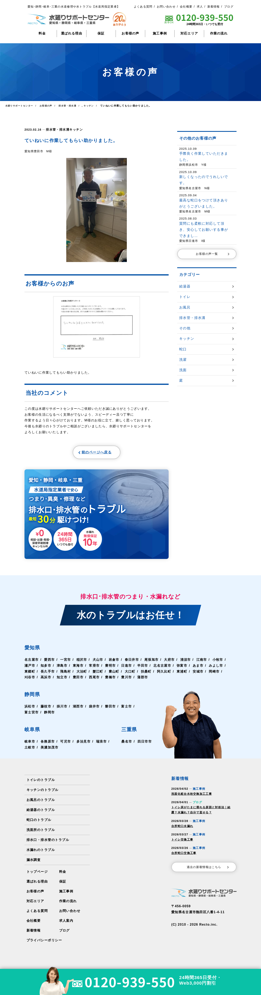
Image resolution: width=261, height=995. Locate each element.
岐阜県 (34, 731)
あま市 (197, 668)
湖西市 (78, 708)
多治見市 (83, 743)
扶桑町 (145, 673)
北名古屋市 (161, 668)
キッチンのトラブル (42, 792)
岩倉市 (113, 662)
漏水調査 (34, 862)
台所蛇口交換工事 (183, 855)
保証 (101, 33)
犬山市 (97, 662)
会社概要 (186, 6)
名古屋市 (31, 662)
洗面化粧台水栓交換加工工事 (191, 796)
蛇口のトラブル (39, 822)
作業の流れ (219, 33)
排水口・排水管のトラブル (48, 842)
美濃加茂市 (49, 749)
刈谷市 (29, 679)
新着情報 (213, 6)
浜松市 (29, 708)
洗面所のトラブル (41, 832)
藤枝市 (46, 708)
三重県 (131, 731)
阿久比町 (163, 673)
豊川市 (126, 679)
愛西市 (49, 662)
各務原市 (48, 743)
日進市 (126, 668)
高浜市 (46, 679)
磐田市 (110, 708)
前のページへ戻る (87, 453)
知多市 (46, 668)
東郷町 (29, 673)
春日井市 (131, 662)
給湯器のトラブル (41, 812)
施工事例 (160, 33)
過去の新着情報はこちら (208, 869)
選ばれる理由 (71, 33)
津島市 (61, 668)
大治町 (81, 673)
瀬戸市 (29, 668)
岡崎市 (213, 673)
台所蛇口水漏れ (182, 828)
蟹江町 (97, 673)
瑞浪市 (101, 743)
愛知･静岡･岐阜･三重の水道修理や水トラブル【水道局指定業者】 (74, 6)
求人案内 (66, 923)
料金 (42, 33)
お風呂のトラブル (41, 802)
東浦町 (181, 673)
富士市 (126, 708)
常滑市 (93, 668)
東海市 (78, 668)
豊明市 (110, 668)
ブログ (228, 6)
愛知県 (34, 649)
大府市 (168, 662)
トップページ (37, 874)
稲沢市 (81, 662)
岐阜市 (29, 743)
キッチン (74, 129)
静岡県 (34, 696)
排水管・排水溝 (57, 129)
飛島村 (65, 673)
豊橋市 (110, 679)
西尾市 (93, 679)
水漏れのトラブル (41, 852)
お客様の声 (130, 33)
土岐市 (29, 749)
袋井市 (93, 708)
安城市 (197, 673)
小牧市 (216, 662)
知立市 (61, 679)
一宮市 (65, 662)
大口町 (129, 673)
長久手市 (48, 673)
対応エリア (189, 33)
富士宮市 (31, 714)
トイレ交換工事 (182, 841)
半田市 (142, 668)
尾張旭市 (151, 662)
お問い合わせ (166, 6)
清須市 (184, 662)
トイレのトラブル (41, 782)
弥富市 (181, 668)
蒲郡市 (142, 679)
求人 (200, 6)
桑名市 (127, 743)
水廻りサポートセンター (20, 105)
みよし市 (215, 668)
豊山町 (113, 673)
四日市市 (145, 743)
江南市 (200, 662)
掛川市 (61, 708)
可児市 (65, 743)
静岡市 (49, 714)
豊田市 (78, 679)
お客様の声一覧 (213, 253)
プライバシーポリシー (44, 942)
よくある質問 (143, 6)
